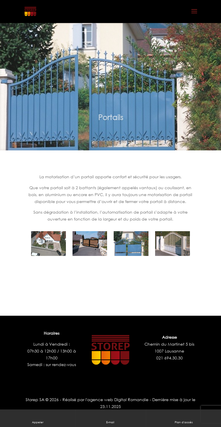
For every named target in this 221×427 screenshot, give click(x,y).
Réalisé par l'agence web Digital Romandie (105, 399)
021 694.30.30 (169, 358)
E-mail (110, 418)
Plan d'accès (184, 418)
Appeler (37, 418)
